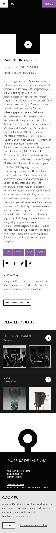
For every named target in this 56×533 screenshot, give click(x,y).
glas (29, 252)
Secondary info (17, 302)
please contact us (32, 289)
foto (19, 252)
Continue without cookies (33, 525)
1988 (8, 252)
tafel (40, 252)
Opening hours (15, 484)
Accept (9, 525)
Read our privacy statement (16, 516)
